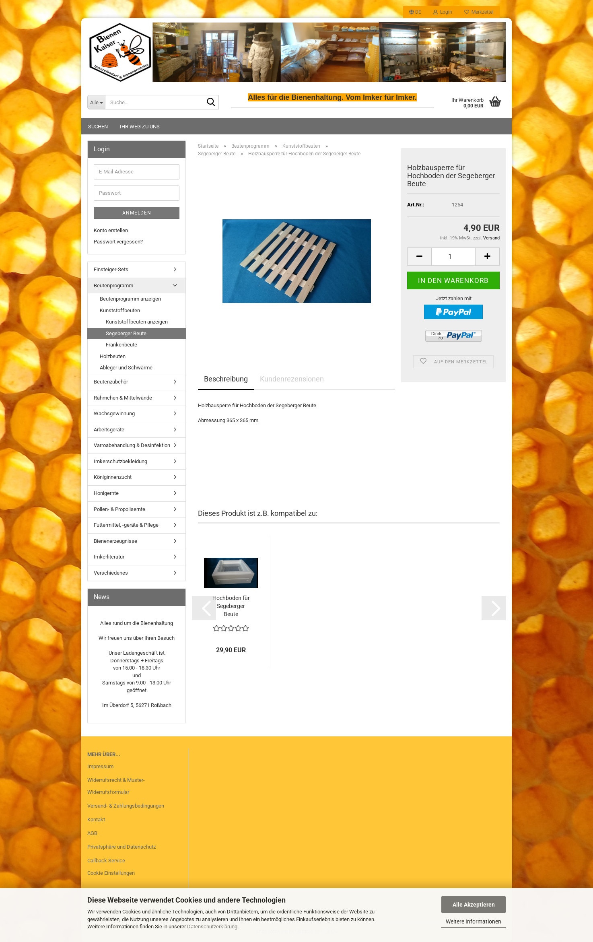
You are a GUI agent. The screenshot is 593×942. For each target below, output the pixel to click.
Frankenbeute (121, 345)
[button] (415, 12)
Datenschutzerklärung (212, 926)
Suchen (98, 127)
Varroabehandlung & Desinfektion (132, 445)
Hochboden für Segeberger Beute (231, 606)
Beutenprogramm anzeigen (130, 299)
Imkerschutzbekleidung (120, 461)
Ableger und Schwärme (126, 368)
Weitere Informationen (473, 921)
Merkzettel (479, 12)
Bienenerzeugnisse (115, 541)
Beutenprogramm (113, 285)
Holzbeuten (113, 356)
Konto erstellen (111, 230)
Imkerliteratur (109, 557)
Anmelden (136, 213)
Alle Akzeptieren (474, 904)
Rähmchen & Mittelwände (123, 398)
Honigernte (106, 493)
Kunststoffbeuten (120, 310)
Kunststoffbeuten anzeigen (137, 322)
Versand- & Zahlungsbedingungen (125, 806)
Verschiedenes (111, 573)
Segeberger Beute (126, 333)
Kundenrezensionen (292, 379)
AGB (92, 833)
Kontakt (96, 819)
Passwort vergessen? (118, 242)
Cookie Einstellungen (111, 873)
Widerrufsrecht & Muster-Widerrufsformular (116, 786)
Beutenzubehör (111, 382)
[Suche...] (96, 102)
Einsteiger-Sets (111, 269)
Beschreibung (226, 379)
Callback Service (106, 860)
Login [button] (442, 12)
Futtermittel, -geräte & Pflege (126, 525)
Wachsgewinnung (114, 413)
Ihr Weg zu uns (140, 127)
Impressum (100, 766)
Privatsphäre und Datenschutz (121, 847)
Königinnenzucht (113, 477)
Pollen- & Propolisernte (119, 509)
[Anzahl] (453, 256)
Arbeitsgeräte (109, 430)
